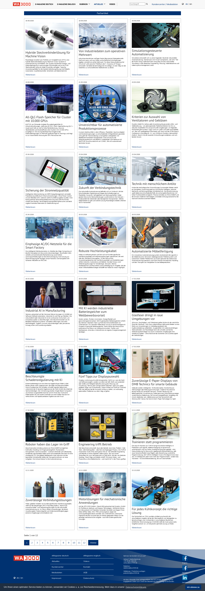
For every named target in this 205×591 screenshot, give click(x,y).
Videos (86, 561)
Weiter (93, 542)
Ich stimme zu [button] (193, 587)
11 (79, 542)
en (191, 4)
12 (84, 542)
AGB (85, 572)
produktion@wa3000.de (131, 573)
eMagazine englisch (91, 555)
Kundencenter (58, 567)
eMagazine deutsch (60, 555)
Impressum (56, 578)
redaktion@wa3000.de (130, 568)
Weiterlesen (30, 75)
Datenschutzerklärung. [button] (136, 587)
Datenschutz (88, 578)
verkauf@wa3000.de (130, 563)
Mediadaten (57, 572)
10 (74, 542)
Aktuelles (55, 561)
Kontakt (86, 567)
